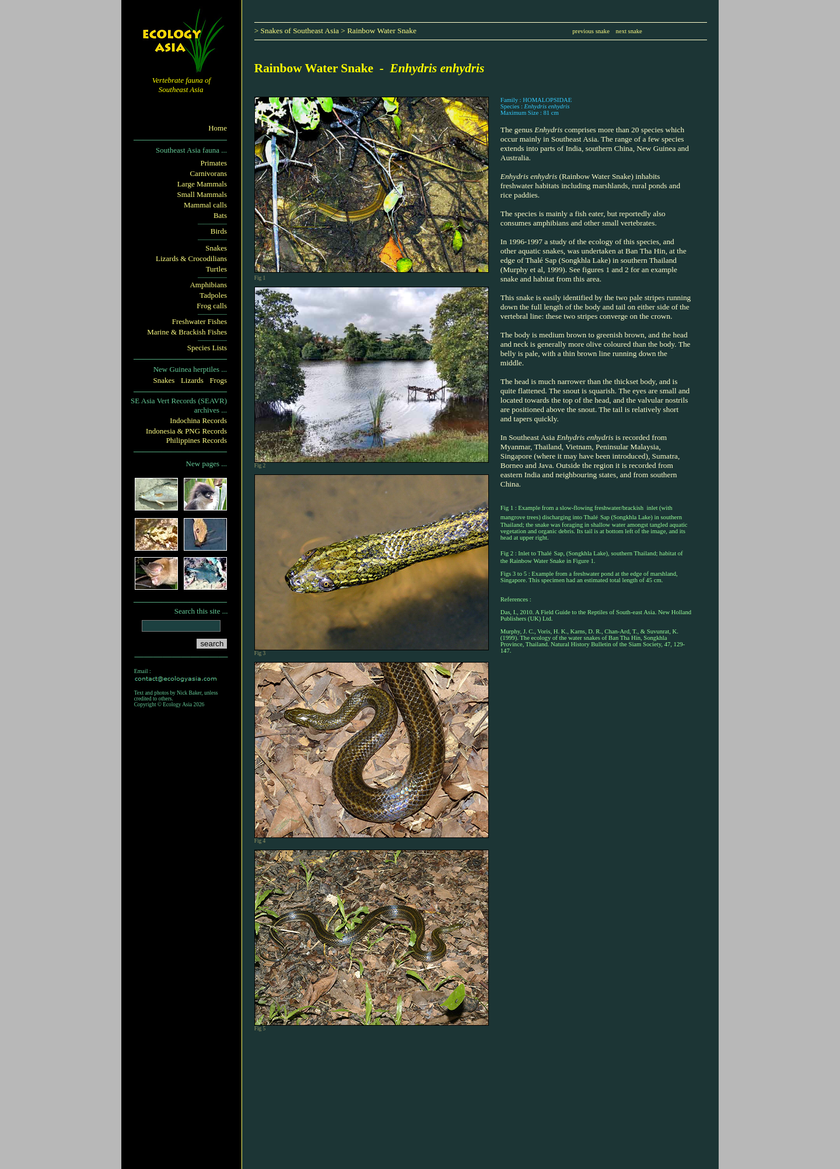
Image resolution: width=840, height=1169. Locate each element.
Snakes (216, 248)
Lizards (192, 380)
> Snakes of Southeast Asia (296, 30)
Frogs (218, 380)
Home (217, 128)
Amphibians (208, 284)
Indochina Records (198, 420)
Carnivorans (208, 173)
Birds (219, 231)
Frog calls (212, 305)
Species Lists (207, 347)
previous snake (591, 31)
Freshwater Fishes (199, 321)
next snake (629, 31)
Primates (214, 163)
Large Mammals (202, 183)
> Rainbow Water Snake (378, 30)
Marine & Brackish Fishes (187, 332)
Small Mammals (202, 194)
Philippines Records (196, 440)
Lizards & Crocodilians (191, 258)
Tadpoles (213, 295)
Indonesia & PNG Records (186, 431)
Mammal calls (205, 204)
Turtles (216, 269)
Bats (220, 215)
